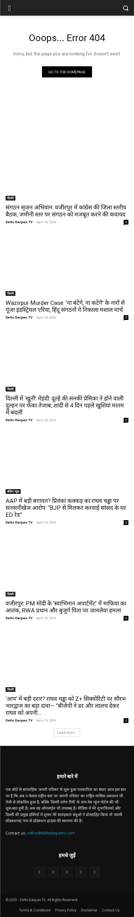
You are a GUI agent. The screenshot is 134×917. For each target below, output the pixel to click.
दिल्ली (10, 198)
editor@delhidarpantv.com (51, 833)
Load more (67, 732)
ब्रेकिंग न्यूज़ (13, 491)
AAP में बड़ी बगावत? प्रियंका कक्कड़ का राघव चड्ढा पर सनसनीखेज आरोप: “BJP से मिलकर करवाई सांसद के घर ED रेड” (66, 508)
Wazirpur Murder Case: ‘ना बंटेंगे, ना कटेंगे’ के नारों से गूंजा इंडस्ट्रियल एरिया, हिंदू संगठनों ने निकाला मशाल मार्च (65, 306)
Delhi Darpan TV (19, 222)
